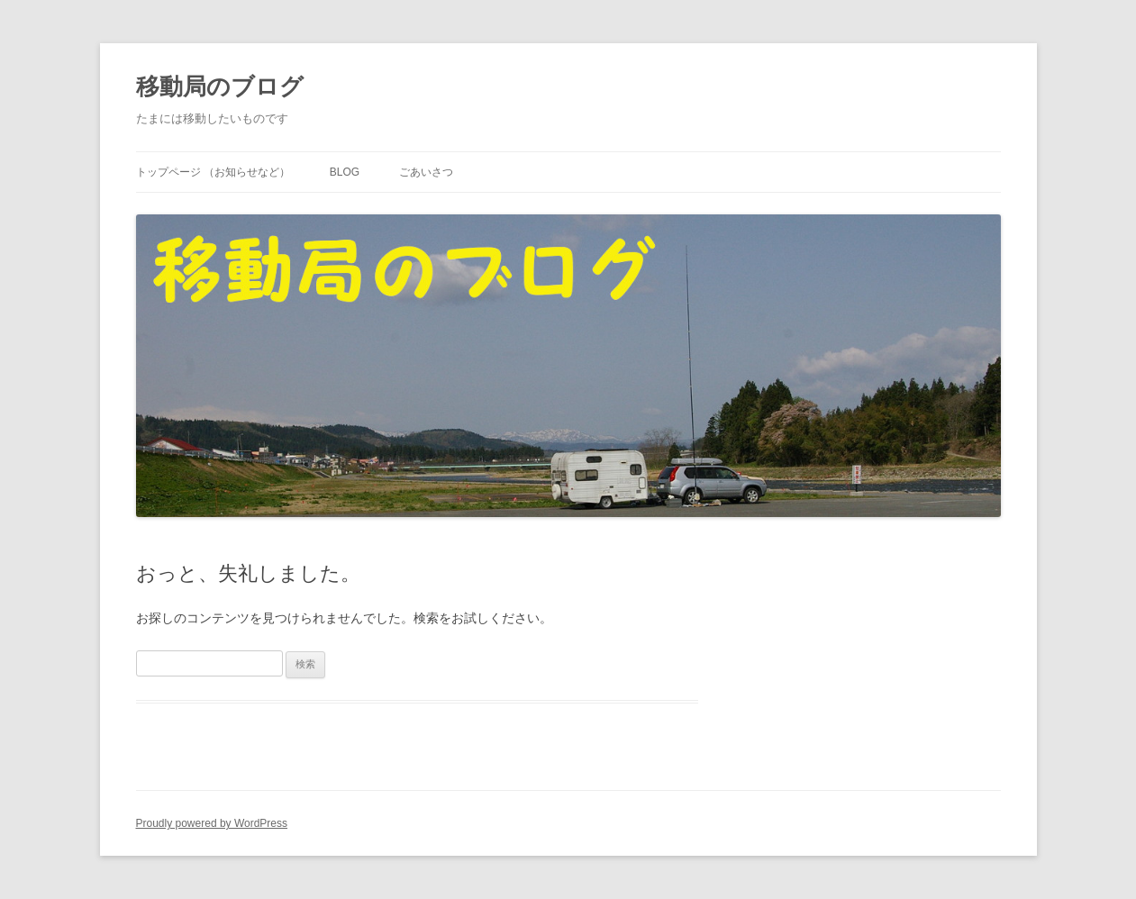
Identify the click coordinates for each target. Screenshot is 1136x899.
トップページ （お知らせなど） (213, 172)
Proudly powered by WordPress (212, 823)
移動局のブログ (220, 86)
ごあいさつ (426, 172)
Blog (344, 172)
